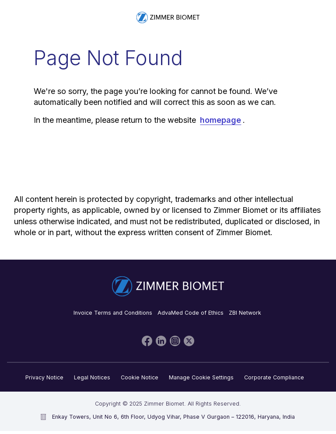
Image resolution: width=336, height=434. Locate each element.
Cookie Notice (139, 377)
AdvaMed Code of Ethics (191, 312)
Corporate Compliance (274, 377)
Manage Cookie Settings (201, 377)
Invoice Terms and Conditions (113, 312)
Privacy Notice (44, 377)
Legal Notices (92, 377)
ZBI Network (245, 312)
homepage (220, 120)
